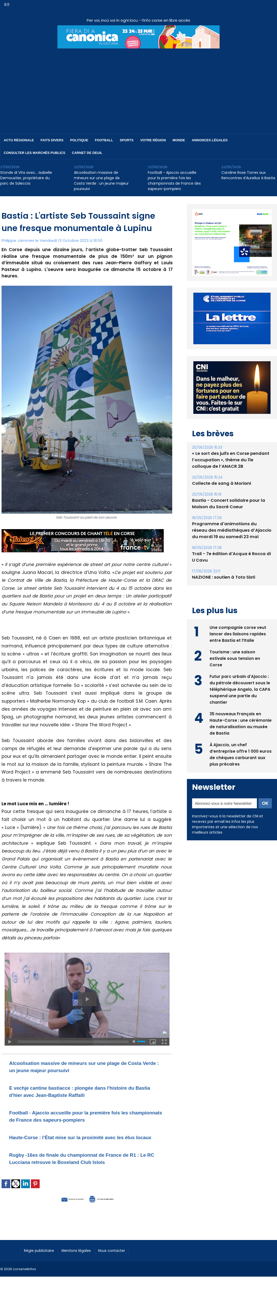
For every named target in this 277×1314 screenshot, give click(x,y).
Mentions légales (83, 1264)
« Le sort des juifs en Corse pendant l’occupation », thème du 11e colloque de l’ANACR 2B (231, 459)
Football (104, 140)
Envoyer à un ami (58, 1213)
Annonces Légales (210, 140)
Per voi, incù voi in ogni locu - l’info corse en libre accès (138, 20)
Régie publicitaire (42, 1264)
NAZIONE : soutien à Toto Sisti (222, 577)
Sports (126, 140)
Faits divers (52, 140)
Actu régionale (19, 140)
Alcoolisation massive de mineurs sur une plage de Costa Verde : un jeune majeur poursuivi (101, 180)
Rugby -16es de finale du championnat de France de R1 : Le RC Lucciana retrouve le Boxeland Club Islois (85, 1169)
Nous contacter (124, 1264)
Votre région (153, 140)
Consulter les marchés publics (34, 153)
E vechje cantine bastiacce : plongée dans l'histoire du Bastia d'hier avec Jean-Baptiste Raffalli (84, 1091)
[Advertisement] (138, 87)
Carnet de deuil (87, 153)
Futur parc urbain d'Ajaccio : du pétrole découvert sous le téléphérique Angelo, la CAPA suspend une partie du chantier (240, 688)
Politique (79, 140)
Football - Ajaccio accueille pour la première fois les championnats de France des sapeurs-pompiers (174, 180)
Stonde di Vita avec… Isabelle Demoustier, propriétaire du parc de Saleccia (26, 178)
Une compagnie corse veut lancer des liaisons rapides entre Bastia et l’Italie (238, 633)
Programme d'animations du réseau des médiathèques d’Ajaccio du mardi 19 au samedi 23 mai (230, 530)
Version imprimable (114, 1213)
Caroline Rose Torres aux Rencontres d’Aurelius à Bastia (248, 175)
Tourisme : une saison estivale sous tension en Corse (235, 657)
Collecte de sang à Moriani (220, 483)
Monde (178, 140)
